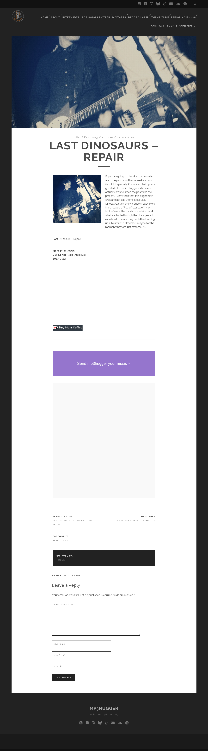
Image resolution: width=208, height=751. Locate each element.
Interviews (59, 13)
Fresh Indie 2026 (168, 13)
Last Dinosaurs (77, 249)
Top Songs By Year (83, 13)
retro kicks (126, 132)
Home (31, 13)
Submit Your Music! (183, 18)
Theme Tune (146, 13)
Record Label (125, 13)
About (43, 13)
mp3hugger (104, 703)
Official (71, 245)
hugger (106, 132)
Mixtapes (106, 13)
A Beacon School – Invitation (136, 515)
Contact (189, 13)
